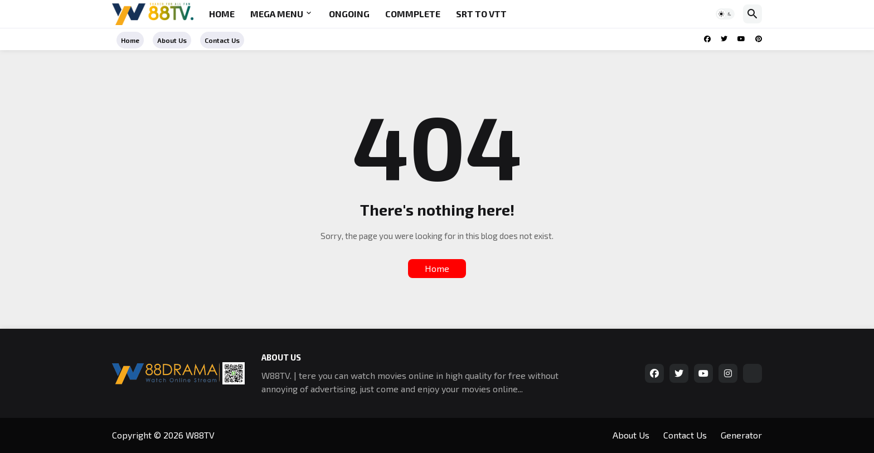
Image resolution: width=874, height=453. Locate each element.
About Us (172, 40)
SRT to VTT (481, 13)
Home (222, 13)
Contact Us (222, 40)
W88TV (200, 435)
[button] (725, 14)
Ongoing (349, 13)
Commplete (412, 13)
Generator (741, 435)
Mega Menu (276, 13)
